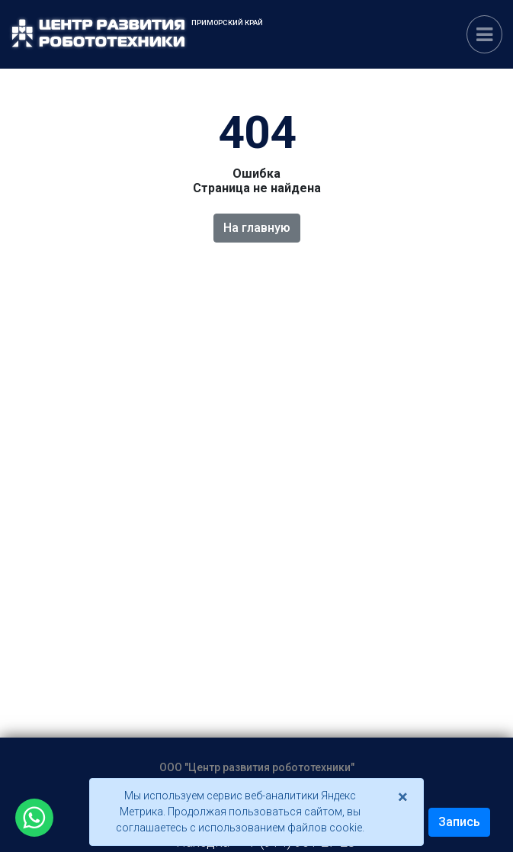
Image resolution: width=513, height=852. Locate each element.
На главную (256, 227)
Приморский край (227, 22)
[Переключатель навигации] (484, 34)
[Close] (403, 797)
